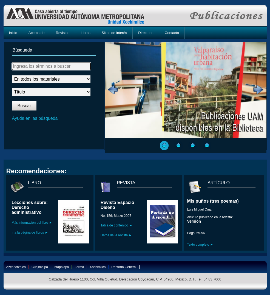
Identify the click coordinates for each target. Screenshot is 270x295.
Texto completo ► (200, 244)
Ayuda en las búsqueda (35, 118)
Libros (85, 33)
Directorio (146, 33)
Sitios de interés (114, 33)
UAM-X (80, 16)
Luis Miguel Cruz (199, 209)
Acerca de (37, 33)
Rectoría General (123, 267)
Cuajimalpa (40, 267)
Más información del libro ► (32, 223)
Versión (194, 221)
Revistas (62, 33)
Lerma (79, 267)
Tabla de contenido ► (116, 225)
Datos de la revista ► (116, 235)
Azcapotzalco (16, 267)
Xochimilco (98, 267)
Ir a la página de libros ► (30, 232)
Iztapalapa (61, 267)
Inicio (13, 33)
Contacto (172, 33)
